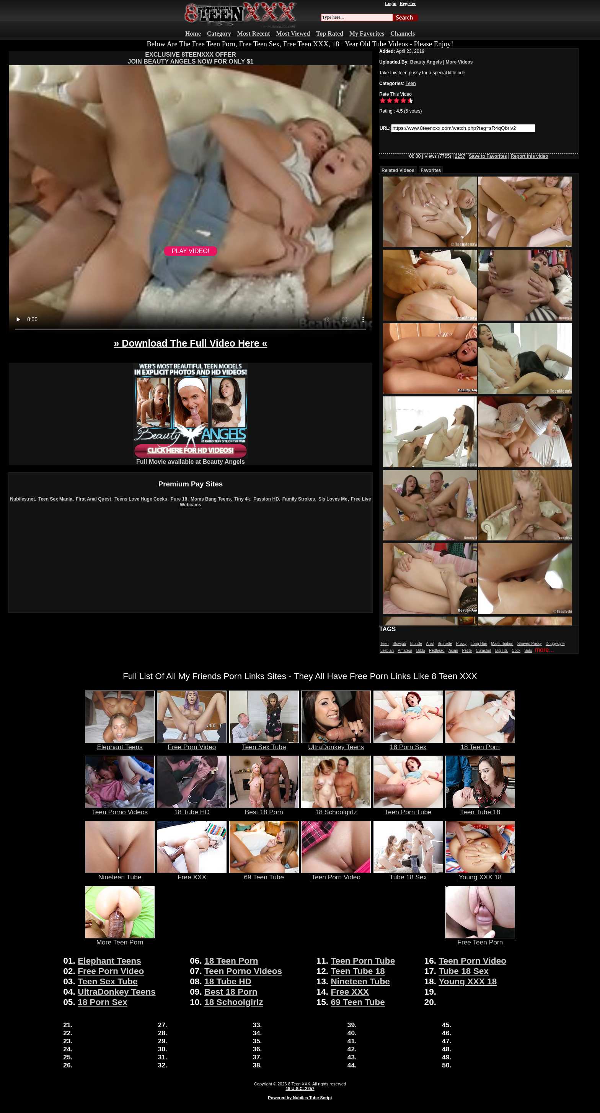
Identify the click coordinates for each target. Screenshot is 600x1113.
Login (390, 3)
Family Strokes (298, 499)
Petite (467, 650)
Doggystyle (555, 644)
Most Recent (253, 33)
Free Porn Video (192, 744)
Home (193, 33)
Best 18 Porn (264, 809)
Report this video (529, 156)
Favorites (431, 170)
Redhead (437, 650)
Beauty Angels (426, 62)
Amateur (405, 650)
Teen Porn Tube (408, 809)
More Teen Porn (120, 939)
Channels (402, 33)
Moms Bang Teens (211, 499)
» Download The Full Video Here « (190, 343)
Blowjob (399, 644)
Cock (516, 650)
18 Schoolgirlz (336, 809)
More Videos (459, 62)
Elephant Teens (120, 744)
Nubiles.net (22, 499)
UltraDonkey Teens (336, 744)
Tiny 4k (242, 499)
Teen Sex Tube (264, 744)
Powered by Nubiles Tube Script (300, 1097)
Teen (411, 83)
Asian (453, 650)
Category (219, 33)
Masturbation (502, 644)
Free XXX (192, 874)
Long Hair (479, 644)
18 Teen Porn (480, 744)
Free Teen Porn (480, 939)
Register (407, 3)
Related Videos (398, 170)
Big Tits (501, 650)
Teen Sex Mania (55, 499)
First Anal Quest (93, 499)
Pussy (461, 644)
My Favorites (366, 33)
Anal (430, 644)
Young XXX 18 (480, 874)
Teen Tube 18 (480, 809)
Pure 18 (179, 499)
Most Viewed (293, 33)
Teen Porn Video (336, 874)
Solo (528, 650)
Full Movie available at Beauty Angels (190, 459)
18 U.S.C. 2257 (299, 1088)
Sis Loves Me (332, 499)
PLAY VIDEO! (190, 251)
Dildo (420, 650)
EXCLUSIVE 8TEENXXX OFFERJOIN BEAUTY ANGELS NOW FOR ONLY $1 (191, 58)
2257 (460, 156)
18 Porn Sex (408, 744)
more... (544, 650)
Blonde (416, 644)
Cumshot (483, 650)
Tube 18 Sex (408, 874)
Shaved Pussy (529, 644)
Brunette (445, 644)
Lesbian (387, 650)
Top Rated (329, 33)
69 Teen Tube (264, 874)
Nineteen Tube (120, 874)
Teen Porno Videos (120, 809)
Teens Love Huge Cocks (140, 499)
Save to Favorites (488, 156)
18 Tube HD (192, 809)
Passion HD (266, 499)
